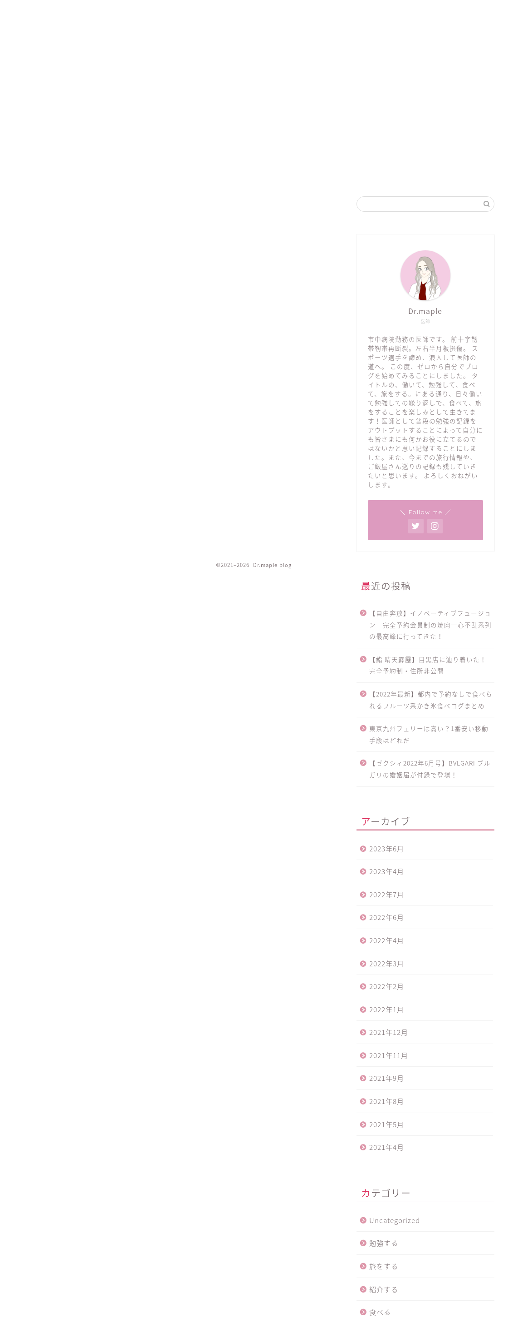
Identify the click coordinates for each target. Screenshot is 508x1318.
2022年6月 (386, 917)
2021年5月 (386, 1124)
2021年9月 (386, 1078)
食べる (380, 1312)
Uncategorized (394, 1220)
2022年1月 (386, 1009)
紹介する (383, 1289)
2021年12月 (388, 1032)
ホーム (313, 14)
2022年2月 (386, 986)
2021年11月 (388, 1055)
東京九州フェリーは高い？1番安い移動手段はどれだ (428, 734)
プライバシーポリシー (364, 14)
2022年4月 (386, 940)
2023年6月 (386, 848)
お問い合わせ (425, 14)
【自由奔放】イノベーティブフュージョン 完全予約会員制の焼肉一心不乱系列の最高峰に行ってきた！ (430, 624)
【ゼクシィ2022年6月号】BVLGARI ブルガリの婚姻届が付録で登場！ (430, 768)
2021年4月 (386, 1147)
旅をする (383, 1266)
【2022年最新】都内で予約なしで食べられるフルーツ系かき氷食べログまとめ (431, 699)
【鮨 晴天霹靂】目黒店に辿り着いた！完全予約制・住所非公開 (428, 665)
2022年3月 (386, 963)
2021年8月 (386, 1101)
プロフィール (474, 14)
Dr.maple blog (38, 36)
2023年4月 (386, 871)
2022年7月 (386, 894)
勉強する (383, 1243)
